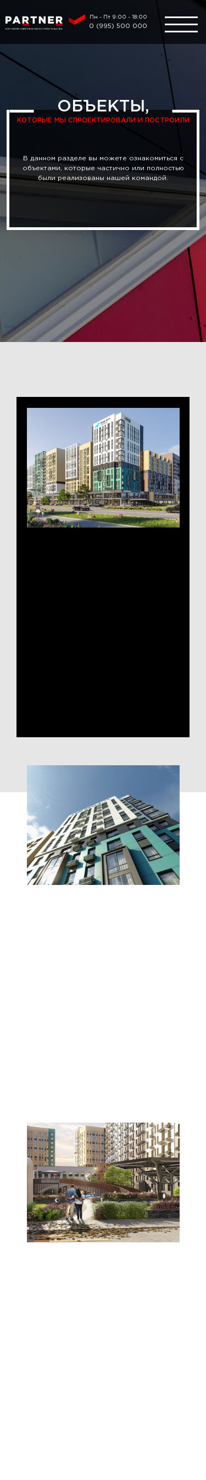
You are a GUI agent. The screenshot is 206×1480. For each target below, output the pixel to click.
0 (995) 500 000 (118, 26)
